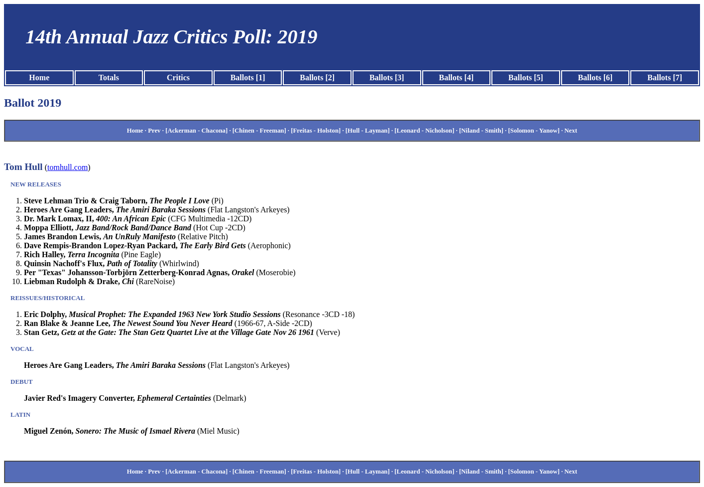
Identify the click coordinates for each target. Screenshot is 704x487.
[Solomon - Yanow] (534, 130)
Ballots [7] (664, 77)
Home (39, 77)
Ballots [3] (386, 77)
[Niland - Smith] (481, 130)
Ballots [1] (248, 77)
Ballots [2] (317, 77)
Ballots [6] (595, 77)
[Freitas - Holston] (316, 130)
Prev (154, 130)
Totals (109, 77)
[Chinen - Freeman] (259, 130)
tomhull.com (67, 167)
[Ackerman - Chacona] (196, 130)
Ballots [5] (525, 77)
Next (571, 130)
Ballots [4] (456, 77)
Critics (178, 77)
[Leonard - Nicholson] (424, 130)
